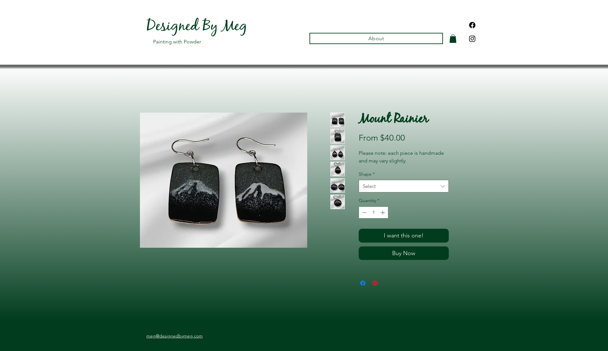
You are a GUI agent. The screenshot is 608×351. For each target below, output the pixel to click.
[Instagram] (472, 38)
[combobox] (404, 186)
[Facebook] (472, 25)
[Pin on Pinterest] (375, 283)
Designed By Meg (196, 27)
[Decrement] (364, 212)
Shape (367, 174)
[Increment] (383, 212)
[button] (452, 38)
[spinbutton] (373, 212)
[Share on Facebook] (363, 283)
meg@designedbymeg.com (174, 336)
